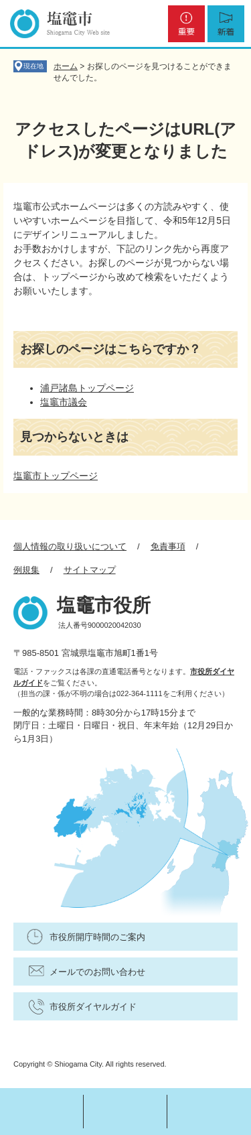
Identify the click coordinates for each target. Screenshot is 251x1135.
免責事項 (168, 546)
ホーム (66, 66)
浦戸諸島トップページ (87, 388)
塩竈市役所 (104, 605)
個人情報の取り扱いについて (70, 546)
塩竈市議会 (63, 402)
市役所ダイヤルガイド (93, 1007)
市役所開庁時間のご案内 (97, 937)
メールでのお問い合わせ (97, 972)
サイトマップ (90, 570)
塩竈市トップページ (55, 475)
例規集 (26, 570)
